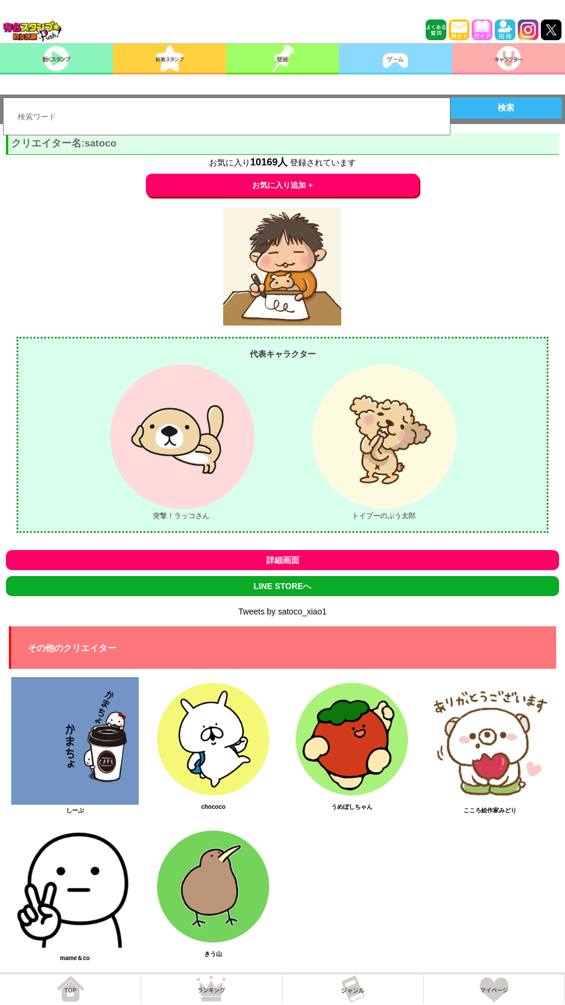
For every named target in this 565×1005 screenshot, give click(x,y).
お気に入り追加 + (282, 185)
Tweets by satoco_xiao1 (282, 611)
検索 (506, 107)
